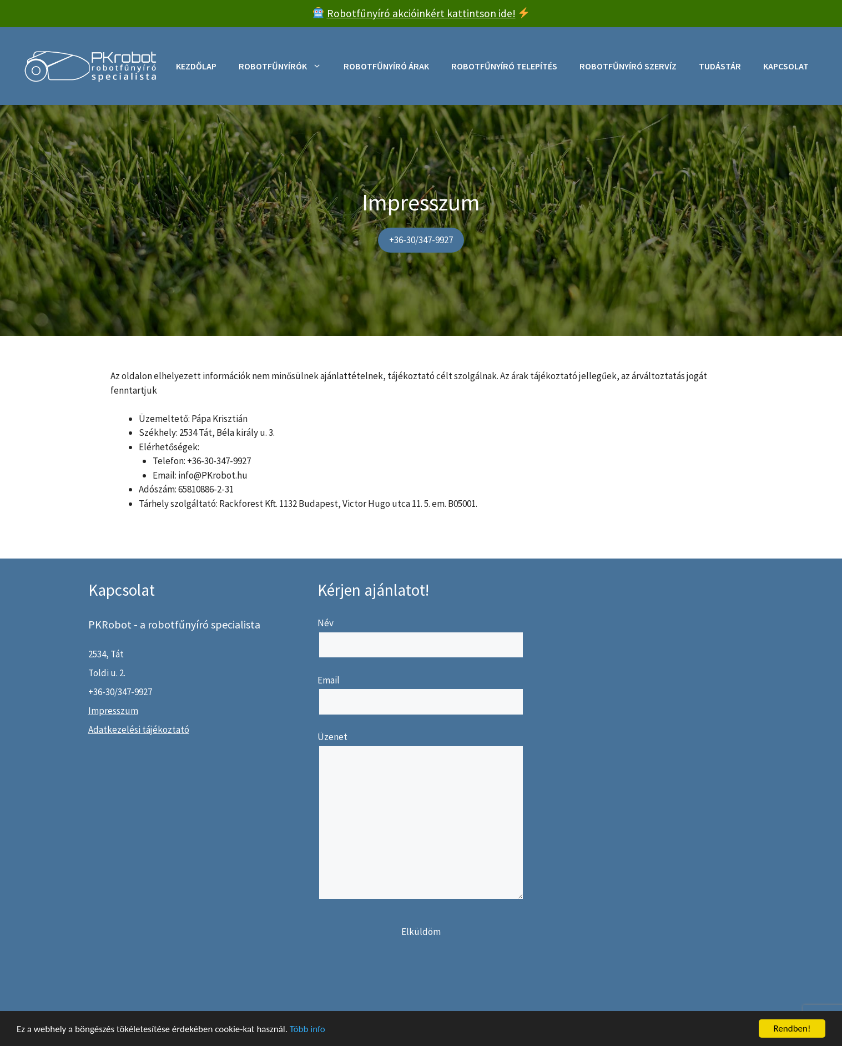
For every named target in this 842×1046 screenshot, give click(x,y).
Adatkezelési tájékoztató (138, 729)
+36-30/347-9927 (421, 240)
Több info (307, 1029)
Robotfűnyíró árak (386, 66)
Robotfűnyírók (285, 66)
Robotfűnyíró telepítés (504, 66)
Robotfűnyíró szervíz (628, 66)
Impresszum (113, 711)
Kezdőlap (196, 66)
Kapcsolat (786, 66)
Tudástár (720, 66)
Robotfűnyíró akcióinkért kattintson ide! (421, 13)
